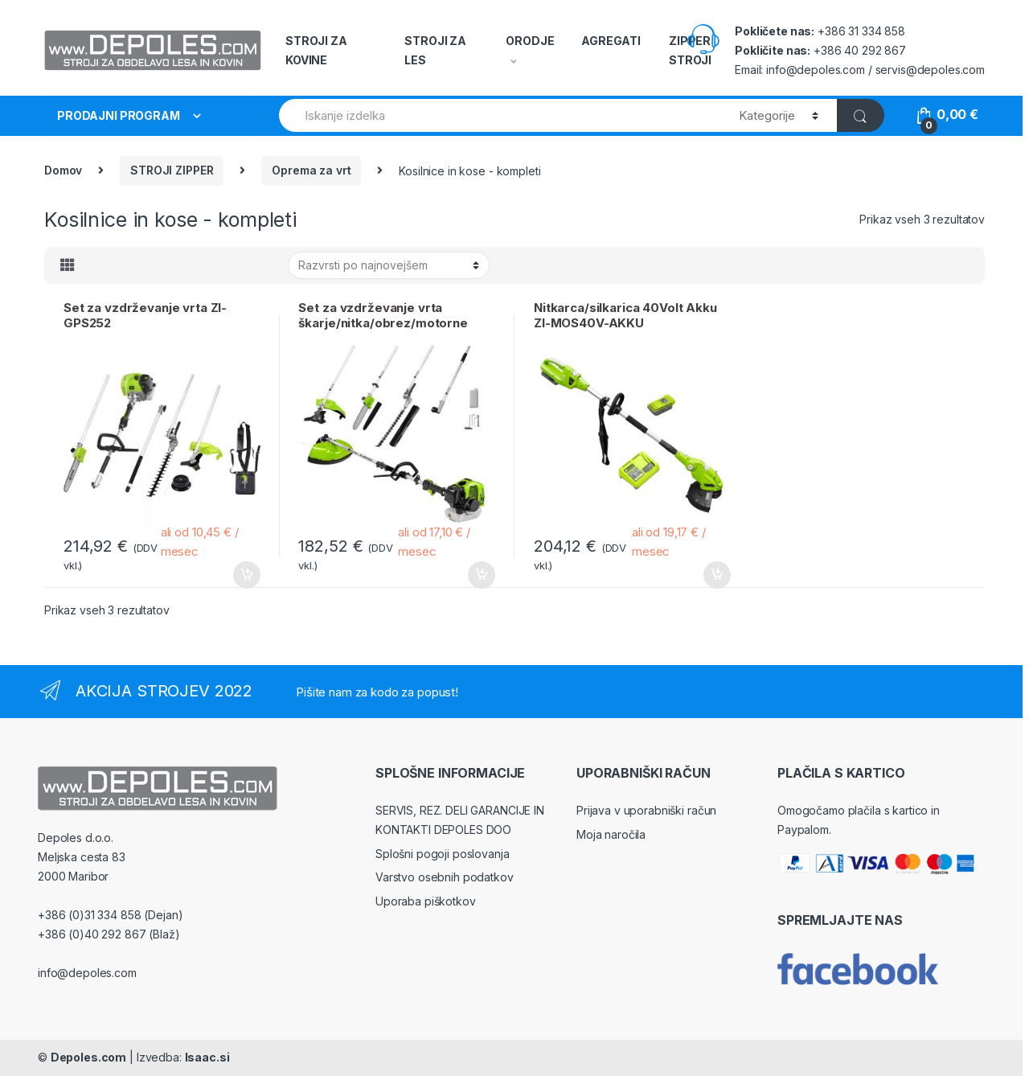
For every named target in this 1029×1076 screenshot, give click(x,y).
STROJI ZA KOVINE (316, 50)
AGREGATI (611, 40)
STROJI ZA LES (435, 50)
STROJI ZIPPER (171, 170)
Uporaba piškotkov (425, 901)
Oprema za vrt (311, 170)
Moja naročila (611, 834)
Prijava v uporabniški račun (646, 810)
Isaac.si (207, 1057)
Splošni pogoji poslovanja (442, 853)
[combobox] (499, 115)
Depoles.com (88, 1057)
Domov (63, 170)
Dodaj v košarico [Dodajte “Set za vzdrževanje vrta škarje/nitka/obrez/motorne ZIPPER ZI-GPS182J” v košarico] (480, 575)
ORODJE (530, 40)
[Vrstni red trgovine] (389, 265)
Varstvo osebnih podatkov (444, 877)
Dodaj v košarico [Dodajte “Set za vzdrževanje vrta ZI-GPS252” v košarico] (246, 575)
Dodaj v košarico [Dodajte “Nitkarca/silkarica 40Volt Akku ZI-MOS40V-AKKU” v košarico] (716, 575)
